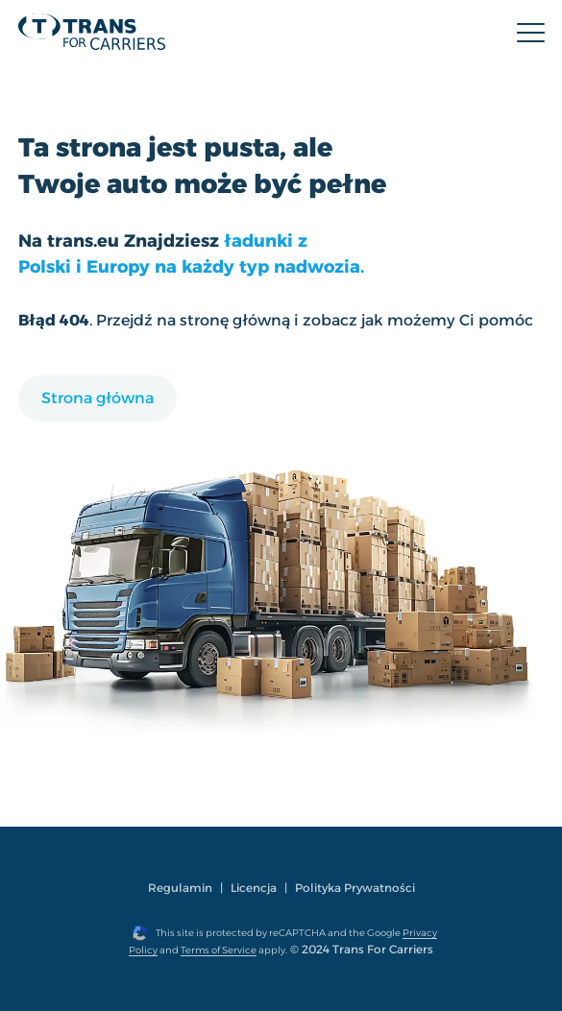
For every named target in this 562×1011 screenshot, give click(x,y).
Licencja (254, 887)
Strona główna (97, 398)
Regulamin (180, 887)
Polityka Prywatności (355, 887)
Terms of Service (219, 950)
